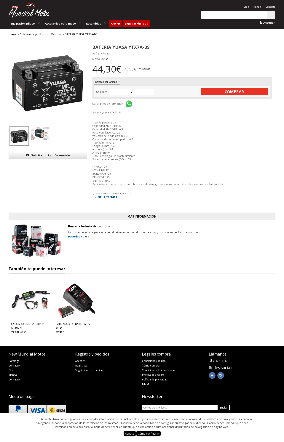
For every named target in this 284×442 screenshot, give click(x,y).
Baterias (56, 34)
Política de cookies (153, 375)
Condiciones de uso (154, 361)
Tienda (257, 6)
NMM (145, 384)
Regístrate (81, 365)
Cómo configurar (148, 433)
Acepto (129, 433)
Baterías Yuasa (78, 236)
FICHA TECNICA (107, 197)
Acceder (80, 361)
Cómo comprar (151, 365)
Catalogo (14, 361)
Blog (246, 6)
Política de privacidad (154, 379)
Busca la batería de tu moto (89, 226)
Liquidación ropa (136, 23)
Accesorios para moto (63, 23)
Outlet (115, 23)
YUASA (104, 59)
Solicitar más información (47, 155)
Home (12, 34)
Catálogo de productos (34, 34)
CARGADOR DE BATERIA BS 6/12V (73, 325)
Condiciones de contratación (159, 370)
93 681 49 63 (218, 361)
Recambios (96, 23)
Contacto (270, 6)
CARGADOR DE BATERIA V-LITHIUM (27, 325)
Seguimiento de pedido (89, 370)
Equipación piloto (25, 23)
